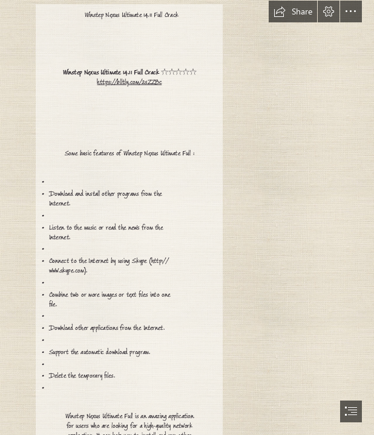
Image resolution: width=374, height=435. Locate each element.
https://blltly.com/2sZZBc (129, 82)
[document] (187, 217)
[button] (293, 11)
